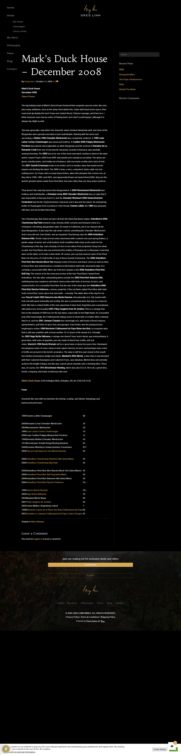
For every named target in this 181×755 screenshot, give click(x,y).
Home (10, 7)
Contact (12, 69)
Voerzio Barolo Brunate (37, 490)
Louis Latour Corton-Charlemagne (42, 431)
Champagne (19, 27)
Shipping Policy (108, 617)
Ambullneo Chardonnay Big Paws (42, 463)
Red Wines (18, 22)
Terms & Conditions (90, 617)
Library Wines (19, 31)
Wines (10, 15)
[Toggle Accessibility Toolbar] (6, 749)
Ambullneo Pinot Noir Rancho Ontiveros (45, 482)
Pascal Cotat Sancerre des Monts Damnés (46, 451)
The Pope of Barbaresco (130, 79)
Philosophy (13, 45)
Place (10, 53)
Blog (9, 61)
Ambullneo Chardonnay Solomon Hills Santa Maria (50, 459)
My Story (12, 37)
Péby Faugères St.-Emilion (38, 502)
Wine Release (37, 521)
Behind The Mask (127, 89)
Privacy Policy (72, 617)
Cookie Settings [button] (160, 749)
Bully (121, 84)
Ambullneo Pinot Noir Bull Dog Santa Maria (46, 474)
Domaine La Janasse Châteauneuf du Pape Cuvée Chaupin (54, 513)
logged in (38, 539)
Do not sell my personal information (19, 752)
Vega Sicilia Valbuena (36, 494)
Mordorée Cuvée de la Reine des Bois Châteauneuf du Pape (54, 510)
